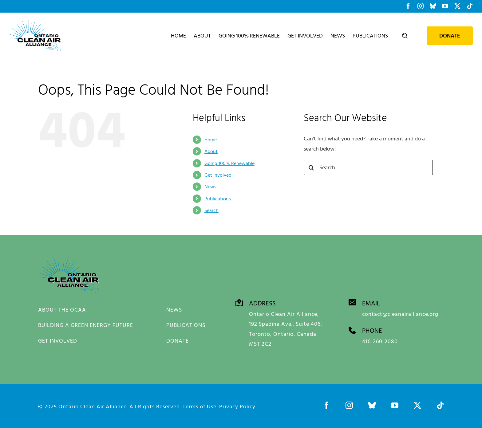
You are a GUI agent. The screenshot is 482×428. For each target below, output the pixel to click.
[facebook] (326, 404)
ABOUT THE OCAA (62, 309)
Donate (449, 35)
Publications (217, 198)
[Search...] (368, 167)
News (210, 186)
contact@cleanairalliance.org (400, 312)
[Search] (311, 167)
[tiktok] (440, 404)
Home (210, 139)
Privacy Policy (237, 405)
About (211, 151)
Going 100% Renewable (229, 163)
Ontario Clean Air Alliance (92, 405)
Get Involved (217, 175)
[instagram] (349, 404)
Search (211, 210)
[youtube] (394, 404)
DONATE (177, 340)
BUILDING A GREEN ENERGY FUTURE (85, 325)
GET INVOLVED (57, 340)
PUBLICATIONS (185, 325)
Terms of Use (199, 405)
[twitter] (417, 404)
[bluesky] (372, 404)
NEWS (174, 309)
